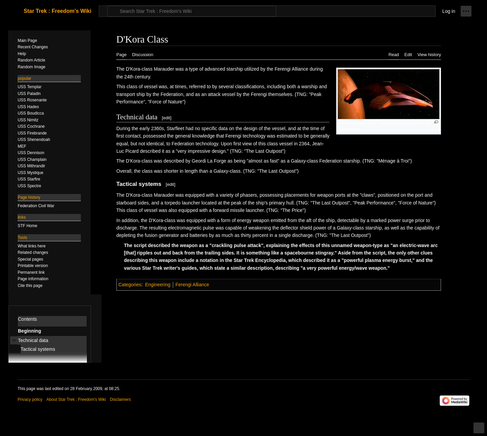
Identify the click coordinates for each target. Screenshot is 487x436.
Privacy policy (30, 399)
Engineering (157, 284)
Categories (129, 284)
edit (166, 117)
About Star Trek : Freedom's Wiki (76, 399)
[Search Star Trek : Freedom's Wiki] (191, 11)
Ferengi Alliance (192, 284)
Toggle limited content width (480, 430)
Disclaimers (120, 399)
